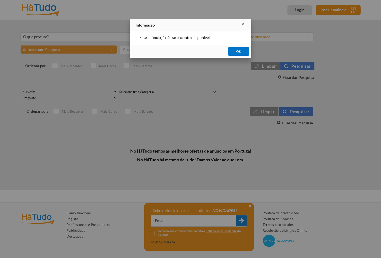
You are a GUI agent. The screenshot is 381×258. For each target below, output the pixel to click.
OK (238, 52)
